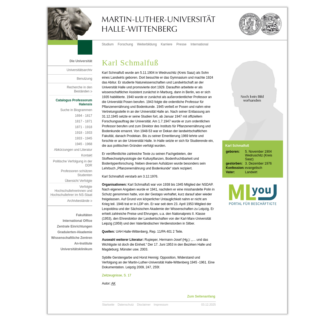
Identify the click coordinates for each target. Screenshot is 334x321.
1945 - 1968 (83, 144)
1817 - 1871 (83, 121)
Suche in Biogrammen (76, 110)
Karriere (166, 44)
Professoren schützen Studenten (76, 173)
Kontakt (86, 155)
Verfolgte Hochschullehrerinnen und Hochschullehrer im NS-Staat (71, 191)
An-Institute (83, 243)
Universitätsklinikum (76, 249)
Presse (181, 44)
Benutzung (84, 79)
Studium (108, 44)
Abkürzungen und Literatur (73, 150)
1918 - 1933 (83, 133)
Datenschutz (126, 304)
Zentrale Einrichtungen (74, 226)
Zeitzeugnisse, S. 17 (116, 275)
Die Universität (81, 61)
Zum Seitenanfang (201, 296)
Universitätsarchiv (79, 70)
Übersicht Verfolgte (78, 181)
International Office (77, 221)
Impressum (161, 304)
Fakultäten (84, 215)
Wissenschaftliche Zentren (71, 238)
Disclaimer (144, 304)
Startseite (108, 304)
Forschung (125, 44)
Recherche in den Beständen (79, 89)
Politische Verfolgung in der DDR (72, 163)
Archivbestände (79, 201)
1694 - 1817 (83, 116)
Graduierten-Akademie (74, 232)
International (199, 44)
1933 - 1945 (83, 138)
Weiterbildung (147, 44)
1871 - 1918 (83, 127)
